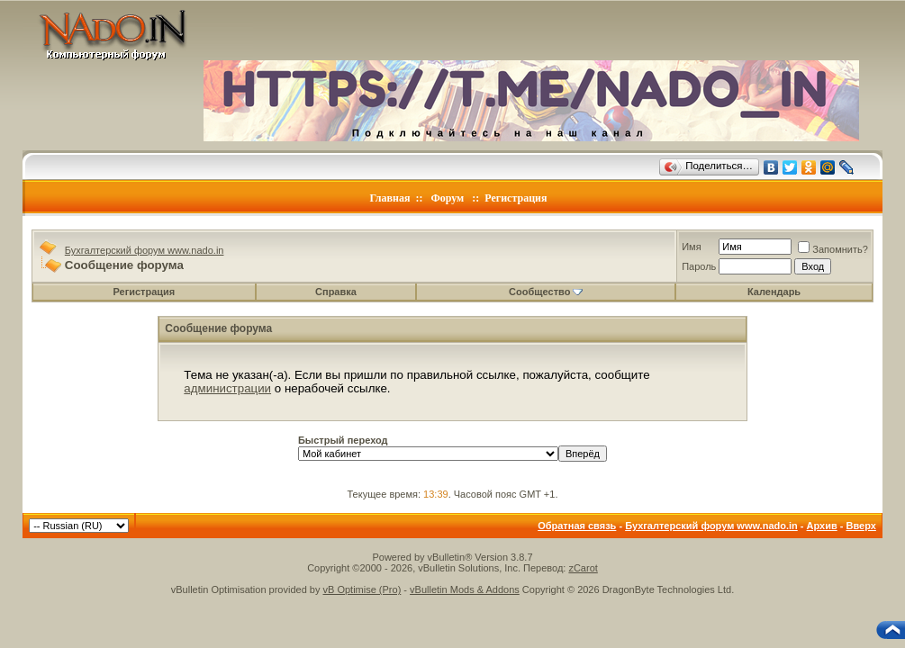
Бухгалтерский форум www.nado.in (144, 250)
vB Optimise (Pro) (362, 589)
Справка (336, 291)
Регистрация (515, 198)
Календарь (774, 291)
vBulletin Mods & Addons (465, 589)
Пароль (699, 266)
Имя (691, 246)
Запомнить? (833, 249)
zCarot (582, 567)
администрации (227, 388)
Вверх (861, 525)
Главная (390, 198)
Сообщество (546, 291)
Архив (822, 525)
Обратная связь (577, 525)
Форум (447, 198)
